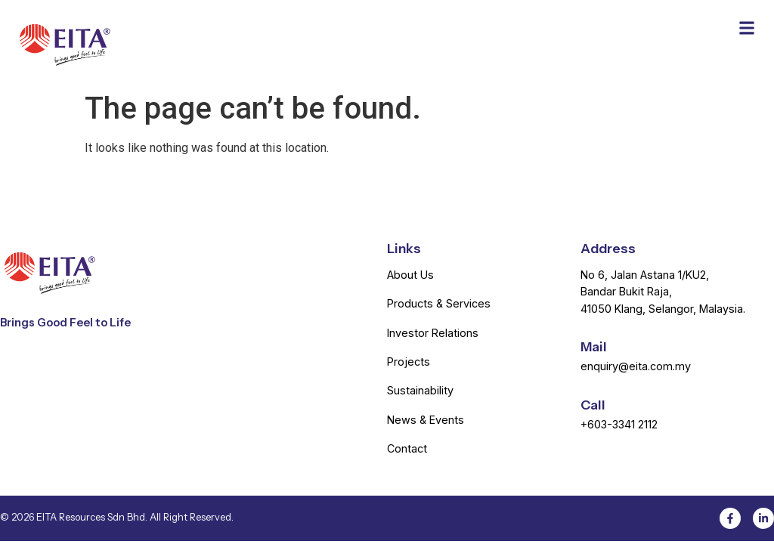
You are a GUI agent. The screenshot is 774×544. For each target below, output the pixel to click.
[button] (746, 27)
